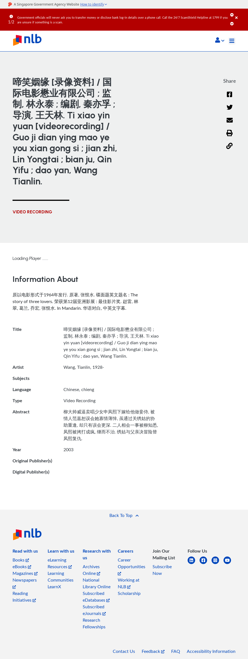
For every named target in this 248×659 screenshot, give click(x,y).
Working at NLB (128, 583)
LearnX (54, 587)
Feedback (153, 651)
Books (21, 560)
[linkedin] (194, 564)
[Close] (241, 13)
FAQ (175, 651)
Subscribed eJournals (94, 610)
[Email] (229, 123)
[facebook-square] (206, 564)
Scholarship (129, 593)
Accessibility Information (211, 651)
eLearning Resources (60, 563)
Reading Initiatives (24, 596)
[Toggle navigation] (231, 41)
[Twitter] (229, 111)
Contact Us (124, 651)
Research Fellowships (94, 623)
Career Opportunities (131, 566)
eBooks (22, 566)
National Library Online (97, 583)
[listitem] (25, 552)
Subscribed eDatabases (96, 596)
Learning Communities (60, 576)
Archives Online (91, 569)
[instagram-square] (218, 564)
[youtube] (229, 564)
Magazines (25, 573)
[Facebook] (229, 97)
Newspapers (25, 583)
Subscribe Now (162, 569)
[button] (219, 40)
